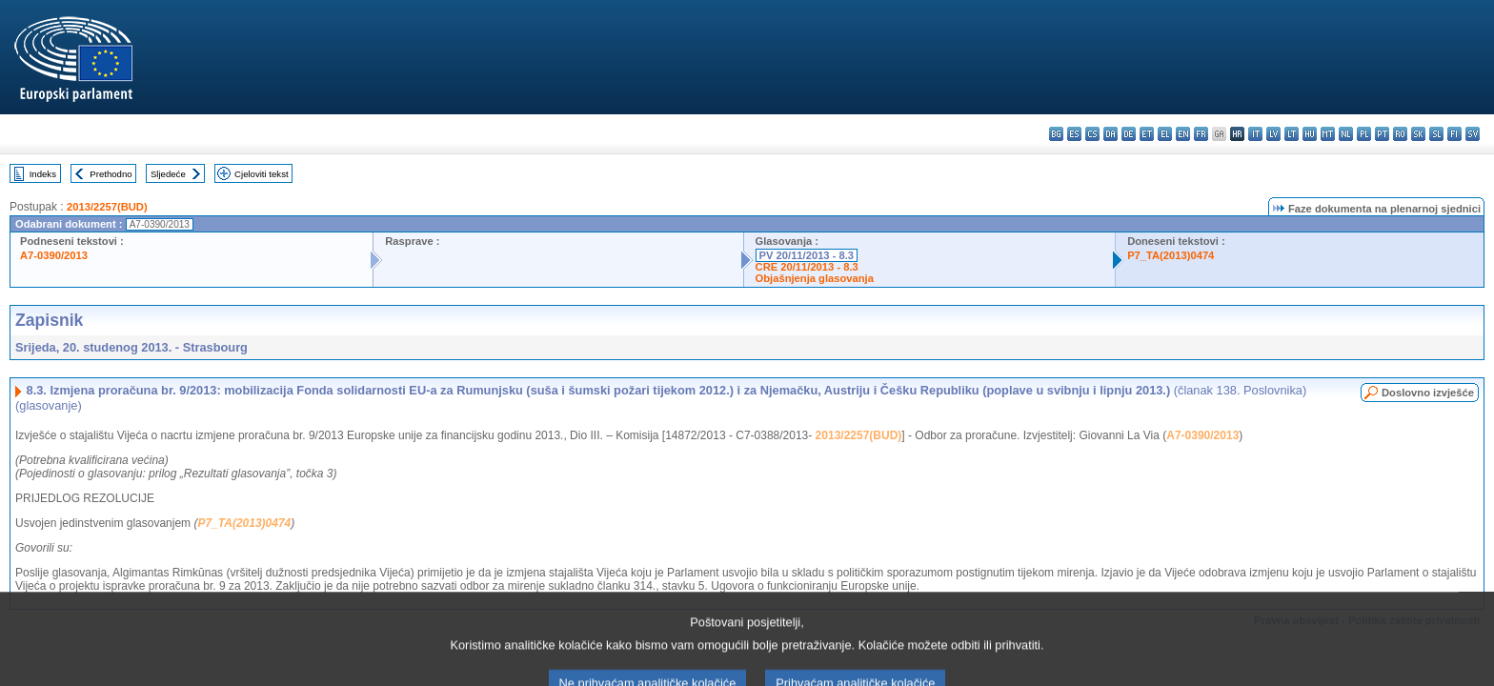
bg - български (1056, 134)
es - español (1074, 134)
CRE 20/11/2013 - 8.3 (807, 266)
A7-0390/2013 (54, 255)
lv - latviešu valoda (1273, 134)
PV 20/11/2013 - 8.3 (807, 255)
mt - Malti (1328, 134)
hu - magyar (1309, 134)
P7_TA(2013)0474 (1170, 255)
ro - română (1400, 134)
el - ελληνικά (1165, 134)
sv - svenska (1472, 134)
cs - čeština (1092, 134)
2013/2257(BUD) (107, 206)
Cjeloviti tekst (261, 174)
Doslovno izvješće (1428, 392)
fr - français (1201, 134)
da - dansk (1110, 134)
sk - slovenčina (1418, 134)
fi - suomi (1454, 134)
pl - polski (1364, 134)
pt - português (1382, 134)
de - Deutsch (1128, 134)
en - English (1183, 134)
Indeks (43, 174)
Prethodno (110, 174)
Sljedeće (168, 174)
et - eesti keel (1147, 134)
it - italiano (1255, 134)
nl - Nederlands (1346, 134)
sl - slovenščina (1436, 134)
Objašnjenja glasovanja (815, 278)
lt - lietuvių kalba (1291, 134)
